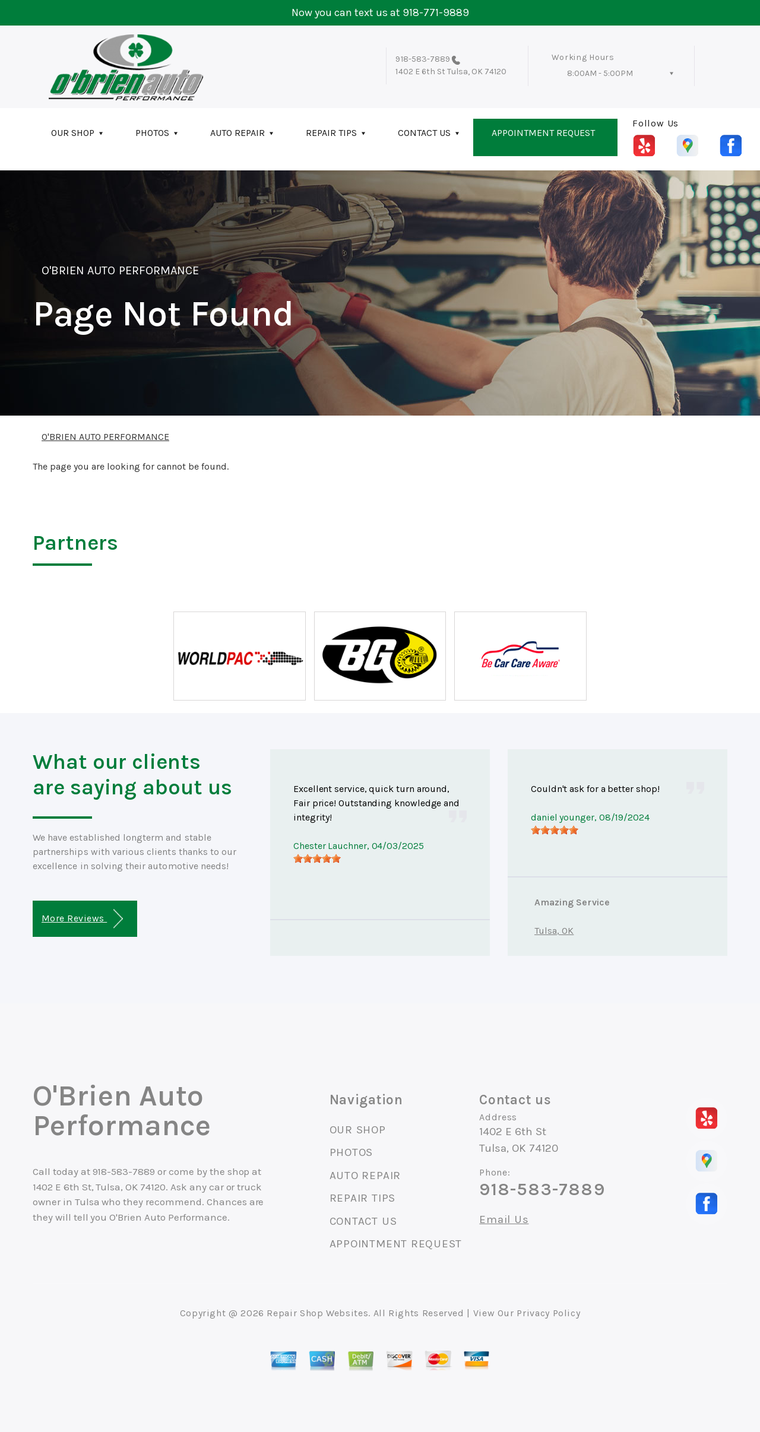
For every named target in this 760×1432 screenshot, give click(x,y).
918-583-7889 (422, 59)
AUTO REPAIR (237, 132)
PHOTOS (152, 132)
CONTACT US (424, 132)
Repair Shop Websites (317, 1313)
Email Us (503, 1219)
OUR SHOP (72, 132)
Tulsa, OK (554, 930)
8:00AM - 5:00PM (600, 73)
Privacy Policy (548, 1313)
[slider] (317, 858)
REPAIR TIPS (331, 132)
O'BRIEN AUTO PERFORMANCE (120, 270)
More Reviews (82, 919)
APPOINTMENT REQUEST (543, 132)
